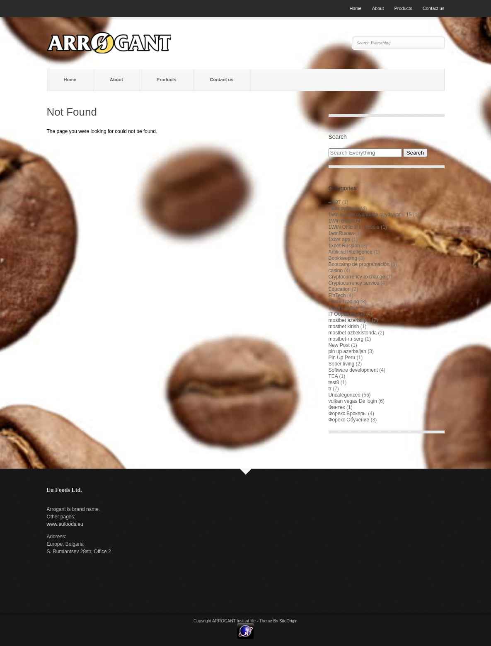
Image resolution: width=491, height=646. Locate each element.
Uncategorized (344, 395)
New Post (339, 345)
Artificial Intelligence (350, 252)
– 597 (335, 202)
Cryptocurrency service (354, 283)
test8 (334, 382)
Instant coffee (343, 308)
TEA (333, 376)
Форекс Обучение (349, 420)
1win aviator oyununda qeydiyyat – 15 (370, 215)
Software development (353, 370)
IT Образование (347, 314)
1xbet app (340, 239)
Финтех (337, 407)
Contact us (434, 8)
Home (355, 8)
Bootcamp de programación (359, 264)
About (378, 8)
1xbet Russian (344, 246)
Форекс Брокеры (348, 413)
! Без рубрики (344, 208)
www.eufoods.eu (65, 524)
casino (336, 270)
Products (403, 8)
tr (330, 389)
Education (340, 289)
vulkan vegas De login (353, 401)
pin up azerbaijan (347, 351)
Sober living (342, 364)
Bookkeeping (343, 258)
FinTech (337, 295)
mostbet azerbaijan (349, 320)
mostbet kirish (344, 326)
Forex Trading (344, 302)
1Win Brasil (341, 221)
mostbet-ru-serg (346, 339)
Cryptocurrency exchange (357, 277)
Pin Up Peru (342, 358)
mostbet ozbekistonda (353, 333)
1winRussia (341, 233)
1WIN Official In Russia (354, 227)
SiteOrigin (288, 621)
